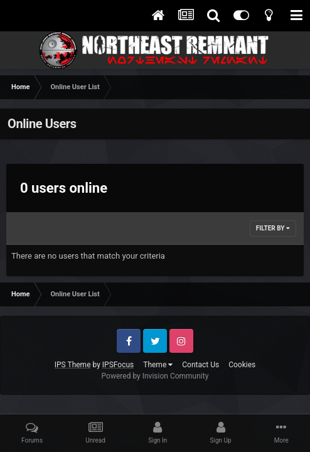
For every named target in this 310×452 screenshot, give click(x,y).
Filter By (273, 228)
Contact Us (200, 364)
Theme (158, 364)
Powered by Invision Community (155, 376)
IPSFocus (118, 364)
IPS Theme (73, 364)
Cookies (241, 364)
